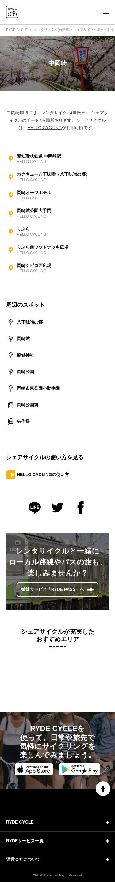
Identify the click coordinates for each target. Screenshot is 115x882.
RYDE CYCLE (17, 30)
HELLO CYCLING (44, 127)
